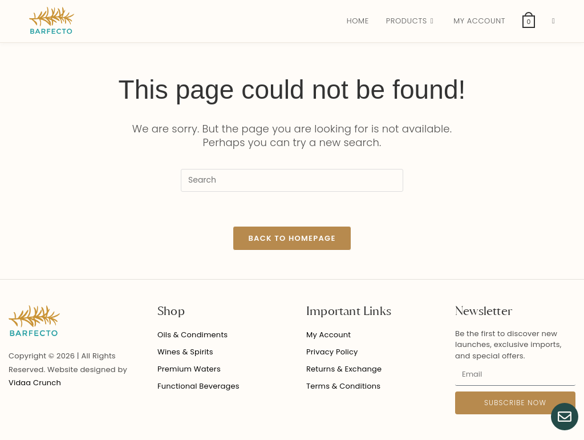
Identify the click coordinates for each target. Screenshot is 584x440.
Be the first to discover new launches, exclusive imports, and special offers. (508, 344)
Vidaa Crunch (35, 382)
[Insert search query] (292, 180)
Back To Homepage (291, 238)
